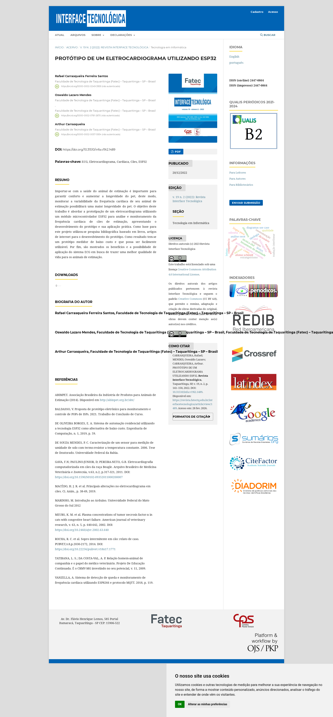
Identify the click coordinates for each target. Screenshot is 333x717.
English (234, 56)
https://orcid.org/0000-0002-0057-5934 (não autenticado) (90, 134)
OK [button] (180, 704)
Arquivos (77, 35)
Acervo (72, 47)
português (236, 63)
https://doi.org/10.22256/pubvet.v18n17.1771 (85, 597)
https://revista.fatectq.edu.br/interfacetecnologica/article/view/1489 (193, 404)
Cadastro (257, 11)
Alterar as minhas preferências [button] (207, 704)
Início (59, 47)
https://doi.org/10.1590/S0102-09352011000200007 (89, 525)
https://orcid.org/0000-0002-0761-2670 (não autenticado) (90, 115)
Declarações (121, 35)
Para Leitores (237, 172)
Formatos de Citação (191, 416)
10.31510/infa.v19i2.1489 (187, 392)
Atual (59, 35)
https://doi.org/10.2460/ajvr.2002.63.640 (82, 577)
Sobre (96, 35)
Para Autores (237, 178)
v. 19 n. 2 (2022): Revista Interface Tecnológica (114, 47)
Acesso (273, 11)
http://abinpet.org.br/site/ (117, 448)
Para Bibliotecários (241, 185)
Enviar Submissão (246, 202)
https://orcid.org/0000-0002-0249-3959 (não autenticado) (90, 86)
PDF (177, 151)
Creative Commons (190, 299)
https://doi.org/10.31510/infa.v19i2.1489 (89, 149)
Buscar (267, 35)
